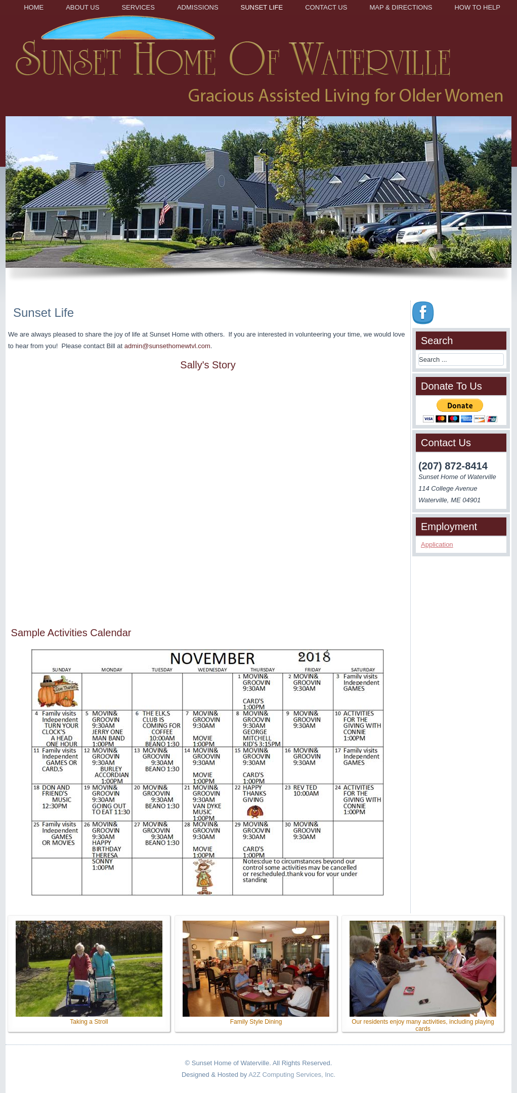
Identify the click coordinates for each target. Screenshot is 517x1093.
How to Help (477, 7)
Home (34, 7)
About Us (82, 7)
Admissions (198, 7)
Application (437, 544)
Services (138, 7)
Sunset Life (262, 7)
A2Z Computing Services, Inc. (291, 1074)
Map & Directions (400, 7)
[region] (258, 203)
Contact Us (326, 7)
